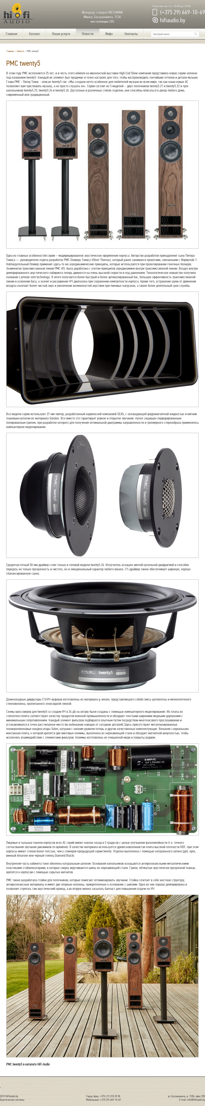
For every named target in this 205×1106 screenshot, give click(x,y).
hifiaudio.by (172, 20)
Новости (87, 34)
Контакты (131, 34)
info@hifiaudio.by (196, 1099)
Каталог (34, 34)
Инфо (109, 34)
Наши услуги (61, 34)
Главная (11, 34)
